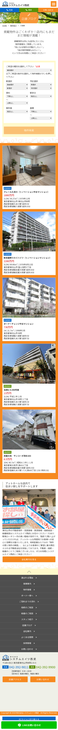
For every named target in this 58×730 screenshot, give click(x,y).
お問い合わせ (48, 10)
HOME (4, 25)
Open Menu (53, 4)
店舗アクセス (15, 676)
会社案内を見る (29, 559)
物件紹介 (13, 25)
